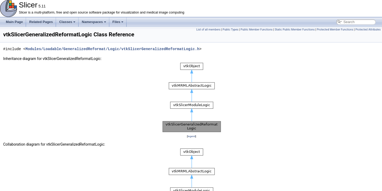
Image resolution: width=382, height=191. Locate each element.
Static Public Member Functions (295, 29)
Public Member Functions (257, 29)
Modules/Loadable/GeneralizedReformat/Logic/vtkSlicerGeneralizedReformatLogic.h (112, 48)
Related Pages (41, 22)
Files (118, 22)
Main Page (14, 22)
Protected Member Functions (335, 29)
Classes (67, 22)
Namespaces (94, 22)
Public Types (230, 29)
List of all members (208, 29)
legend (191, 136)
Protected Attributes (368, 29)
